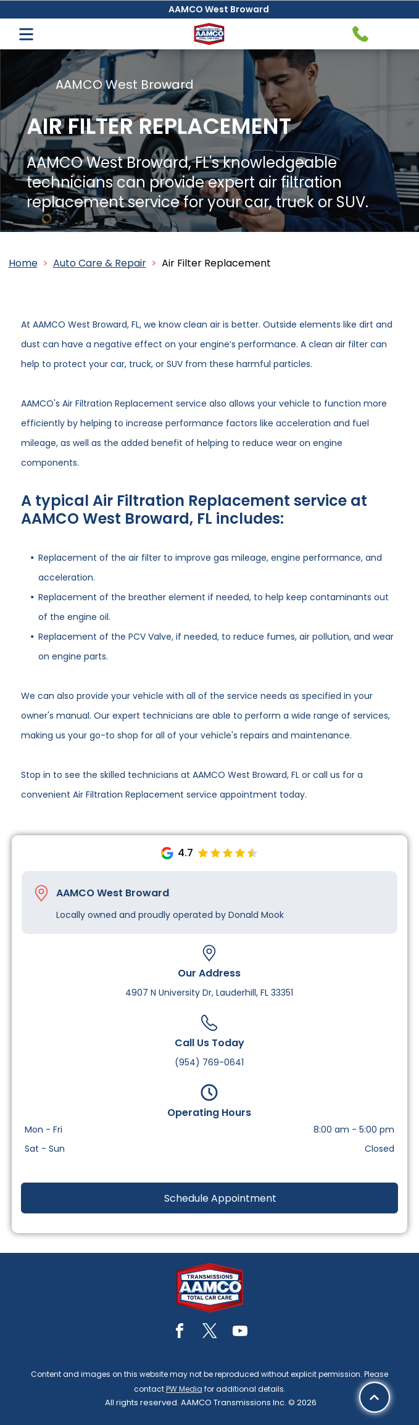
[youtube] (240, 1333)
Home (23, 263)
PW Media (184, 1389)
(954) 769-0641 (209, 1062)
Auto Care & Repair (99, 263)
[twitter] (209, 1333)
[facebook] (179, 1333)
